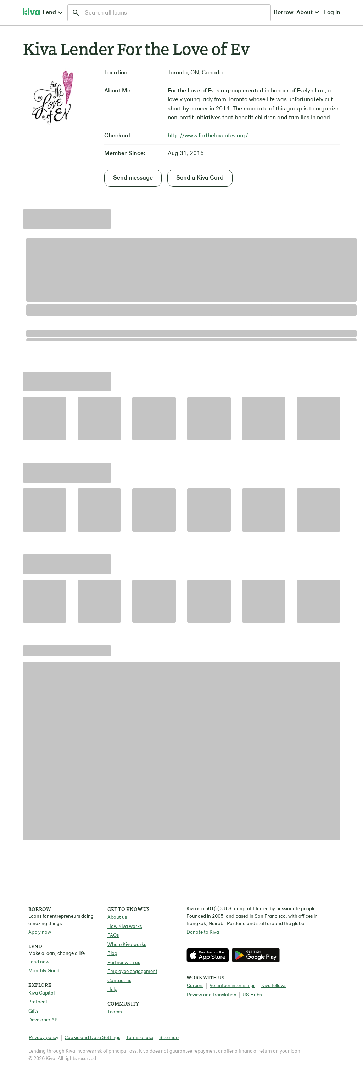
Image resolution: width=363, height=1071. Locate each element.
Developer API (43, 1020)
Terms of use (139, 1038)
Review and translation (211, 995)
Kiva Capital (41, 993)
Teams (114, 1012)
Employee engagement (132, 971)
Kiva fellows (273, 986)
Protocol (37, 1002)
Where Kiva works (126, 944)
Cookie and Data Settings (92, 1038)
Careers (195, 986)
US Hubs (252, 995)
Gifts (33, 1011)
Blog (112, 953)
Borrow (215, 13)
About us (117, 917)
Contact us (119, 981)
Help (112, 989)
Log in (272, 13)
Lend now (38, 962)
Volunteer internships (232, 986)
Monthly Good (44, 971)
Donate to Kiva (202, 932)
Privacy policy (43, 1038)
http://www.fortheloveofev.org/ (208, 136)
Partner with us (123, 962)
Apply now (39, 932)
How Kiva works (124, 926)
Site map (169, 1038)
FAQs (113, 935)
